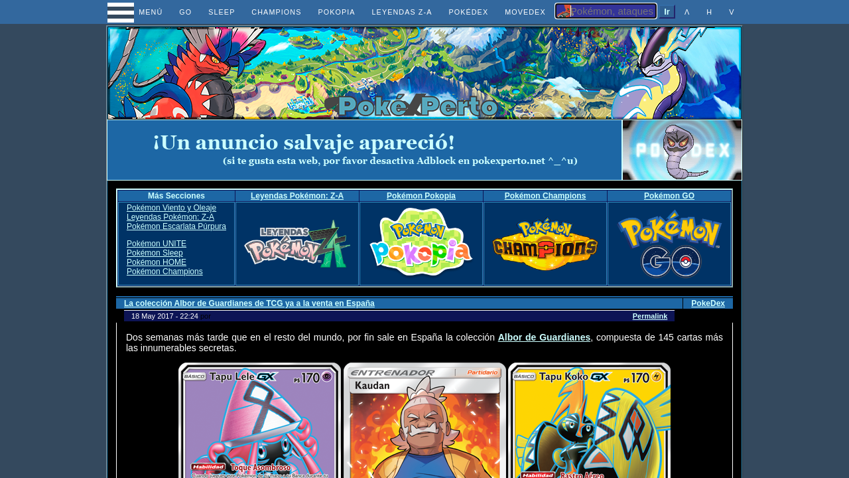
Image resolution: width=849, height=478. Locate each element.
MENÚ (139, 12)
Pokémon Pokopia (421, 195)
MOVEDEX (525, 12)
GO (185, 12)
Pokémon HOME (156, 262)
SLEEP (221, 12)
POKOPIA (336, 12)
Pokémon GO (669, 195)
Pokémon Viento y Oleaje (171, 207)
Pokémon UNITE (156, 243)
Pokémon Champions (545, 195)
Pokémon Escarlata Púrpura (176, 226)
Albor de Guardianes (544, 337)
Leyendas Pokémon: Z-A (297, 195)
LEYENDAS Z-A (402, 12)
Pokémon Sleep (155, 253)
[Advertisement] (364, 150)
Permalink (650, 316)
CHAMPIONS (276, 12)
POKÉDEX (468, 12)
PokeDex (708, 303)
